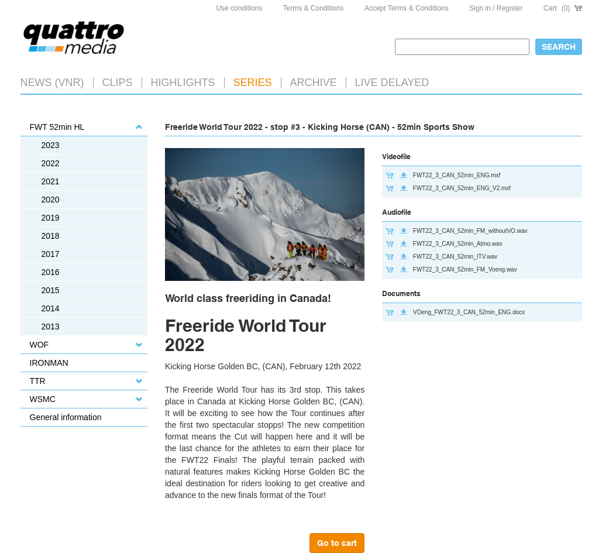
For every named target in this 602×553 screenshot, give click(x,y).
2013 (51, 326)
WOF (39, 344)
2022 (51, 163)
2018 (51, 236)
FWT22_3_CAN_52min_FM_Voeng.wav (465, 269)
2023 (51, 145)
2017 (51, 254)
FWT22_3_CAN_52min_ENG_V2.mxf (462, 188)
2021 (51, 181)
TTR (38, 381)
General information (66, 417)
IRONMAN (49, 362)
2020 (51, 199)
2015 (51, 290)
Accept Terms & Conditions (406, 8)
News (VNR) (52, 82)
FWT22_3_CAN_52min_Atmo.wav (458, 244)
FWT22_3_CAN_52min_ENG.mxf (457, 175)
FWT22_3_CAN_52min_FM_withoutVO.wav (470, 231)
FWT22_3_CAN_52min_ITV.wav (455, 256)
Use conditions (239, 8)
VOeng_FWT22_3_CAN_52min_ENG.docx (469, 312)
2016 (51, 272)
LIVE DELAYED (392, 82)
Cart (562, 8)
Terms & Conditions (313, 8)
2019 (51, 217)
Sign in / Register (495, 8)
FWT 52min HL (57, 127)
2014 (51, 308)
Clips (117, 82)
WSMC (43, 399)
